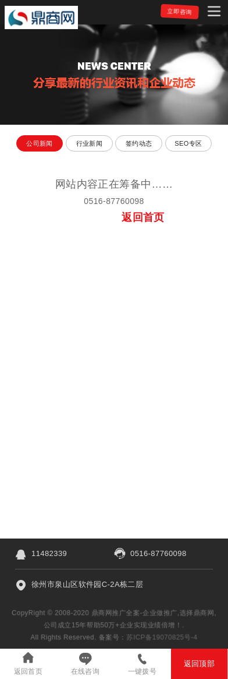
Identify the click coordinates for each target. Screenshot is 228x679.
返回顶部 (199, 663)
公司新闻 (39, 143)
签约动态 (139, 143)
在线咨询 (85, 671)
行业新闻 (89, 143)
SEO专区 (188, 143)
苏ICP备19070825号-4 (163, 637)
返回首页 (28, 671)
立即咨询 (180, 11)
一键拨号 (142, 671)
